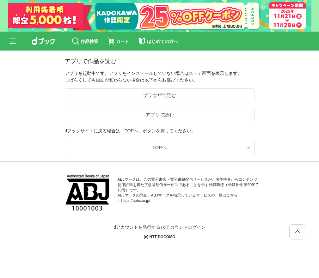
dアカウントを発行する (136, 227)
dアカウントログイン (184, 227)
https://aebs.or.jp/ (135, 200)
